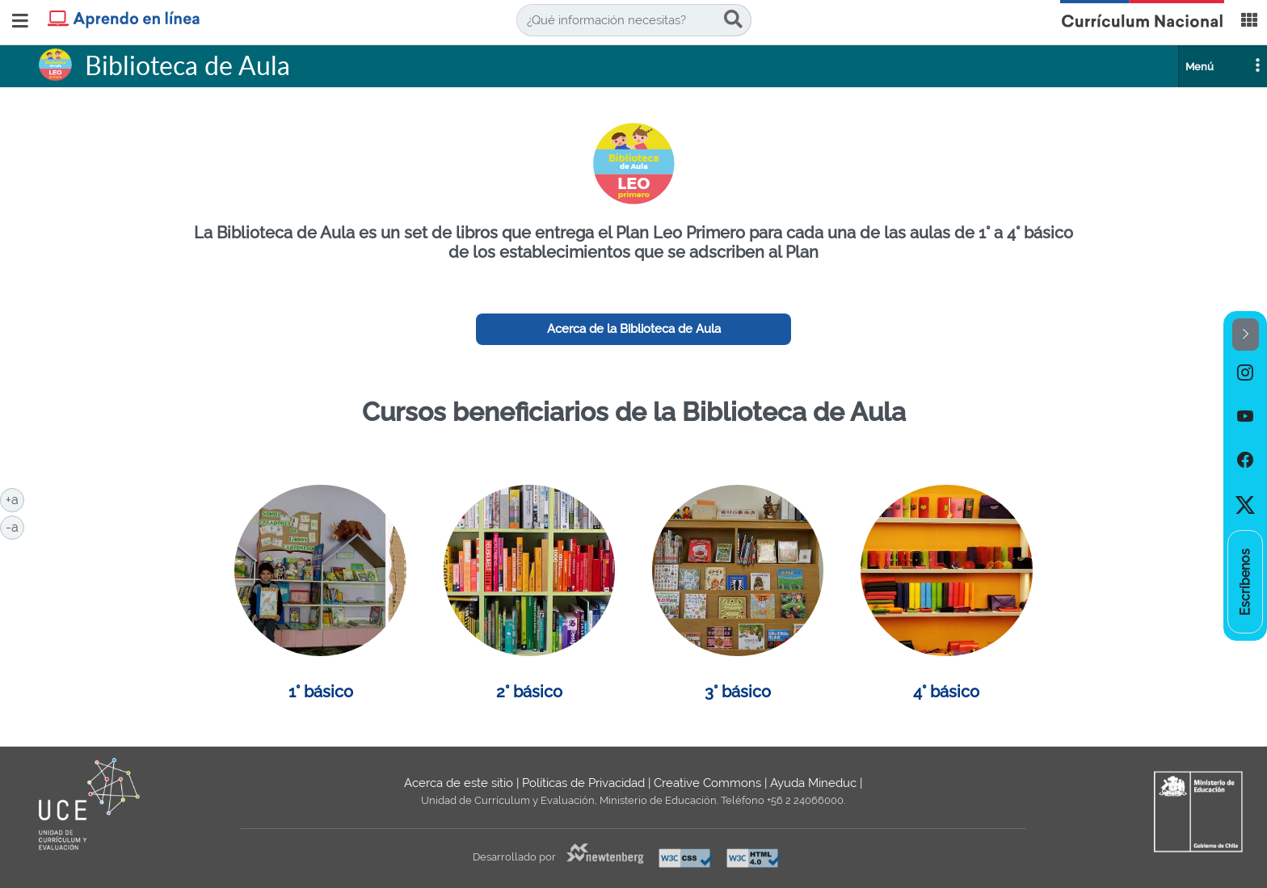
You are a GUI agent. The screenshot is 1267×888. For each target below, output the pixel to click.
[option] (1245, 372)
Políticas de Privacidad (583, 783)
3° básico (738, 691)
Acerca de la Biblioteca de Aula (634, 329)
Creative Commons (707, 783)
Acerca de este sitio (458, 783)
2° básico (529, 691)
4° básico (946, 691)
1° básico (320, 691)
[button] (1245, 334)
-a (15, 526)
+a (15, 498)
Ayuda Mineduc (813, 783)
